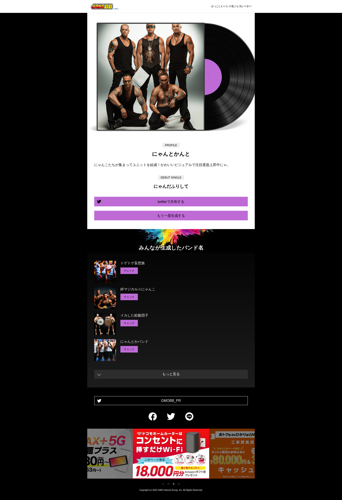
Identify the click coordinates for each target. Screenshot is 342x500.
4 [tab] (178, 483)
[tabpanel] (171, 454)
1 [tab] (163, 483)
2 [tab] (168, 483)
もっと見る (171, 374)
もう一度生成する (171, 215)
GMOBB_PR (171, 400)
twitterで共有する (171, 202)
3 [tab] (173, 483)
